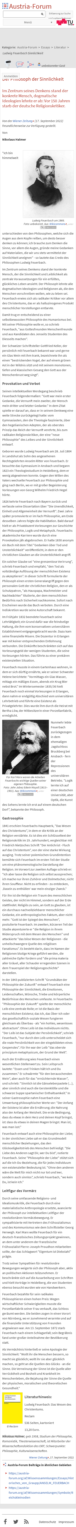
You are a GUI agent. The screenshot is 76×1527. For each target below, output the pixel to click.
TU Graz (65, 22)
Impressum (66, 1522)
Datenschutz (47, 1522)
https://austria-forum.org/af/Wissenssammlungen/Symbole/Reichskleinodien (41, 1492)
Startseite (5, 6)
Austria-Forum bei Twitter (16, 1522)
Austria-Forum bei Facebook (5, 1522)
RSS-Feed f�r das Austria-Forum (26, 1522)
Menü (28, 22)
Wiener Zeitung (23, 121)
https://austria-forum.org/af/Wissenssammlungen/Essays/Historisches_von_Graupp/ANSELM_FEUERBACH (41, 1478)
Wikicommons (57, 224)
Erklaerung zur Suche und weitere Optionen (59, 15)
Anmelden (11, 76)
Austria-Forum (30, 6)
